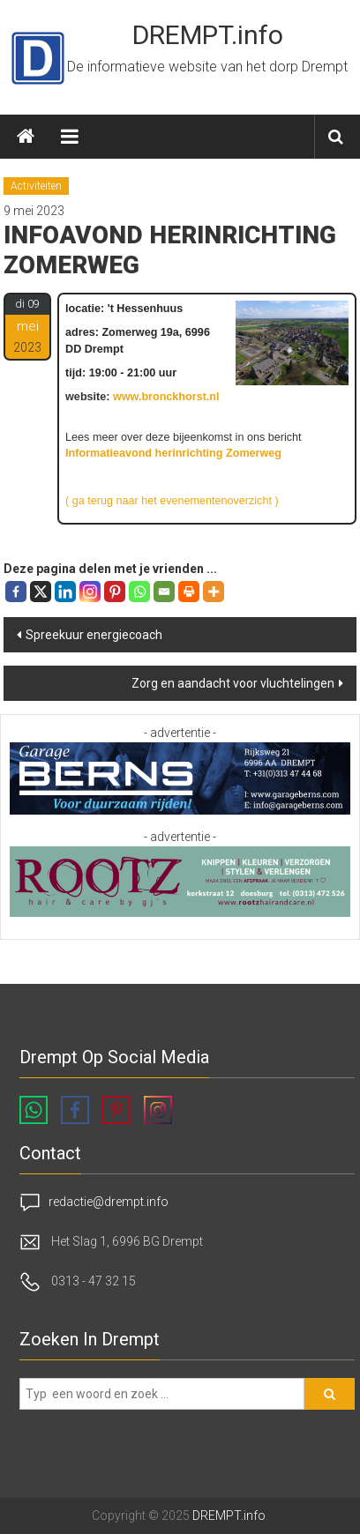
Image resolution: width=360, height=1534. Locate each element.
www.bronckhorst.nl (166, 397)
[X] (40, 591)
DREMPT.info (207, 34)
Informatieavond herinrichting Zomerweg (173, 453)
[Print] (188, 591)
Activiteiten (36, 186)
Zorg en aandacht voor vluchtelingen (232, 683)
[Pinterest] (114, 591)
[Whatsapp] (139, 591)
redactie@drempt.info (109, 1202)
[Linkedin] (65, 591)
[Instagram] (90, 591)
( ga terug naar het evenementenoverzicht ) (172, 501)
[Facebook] (15, 591)
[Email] (164, 591)
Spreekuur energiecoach (94, 635)
